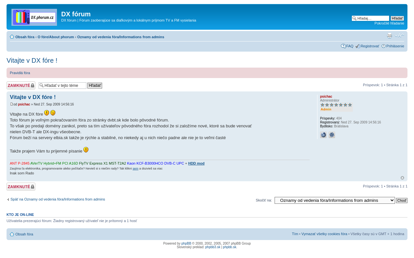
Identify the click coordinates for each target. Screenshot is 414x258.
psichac (24, 104)
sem (135, 168)
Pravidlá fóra (20, 73)
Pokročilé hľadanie (389, 23)
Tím (295, 234)
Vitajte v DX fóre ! (32, 60)
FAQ (349, 46)
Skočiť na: (264, 200)
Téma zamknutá (21, 85)
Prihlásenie (395, 46)
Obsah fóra (24, 37)
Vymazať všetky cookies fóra (324, 234)
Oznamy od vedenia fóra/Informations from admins (120, 37)
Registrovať (370, 46)
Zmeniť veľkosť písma (399, 36)
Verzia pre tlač (389, 36)
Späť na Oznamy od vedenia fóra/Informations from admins (57, 199)
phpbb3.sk (212, 247)
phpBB (186, 243)
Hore (402, 178)
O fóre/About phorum (56, 37)
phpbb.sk (229, 247)
